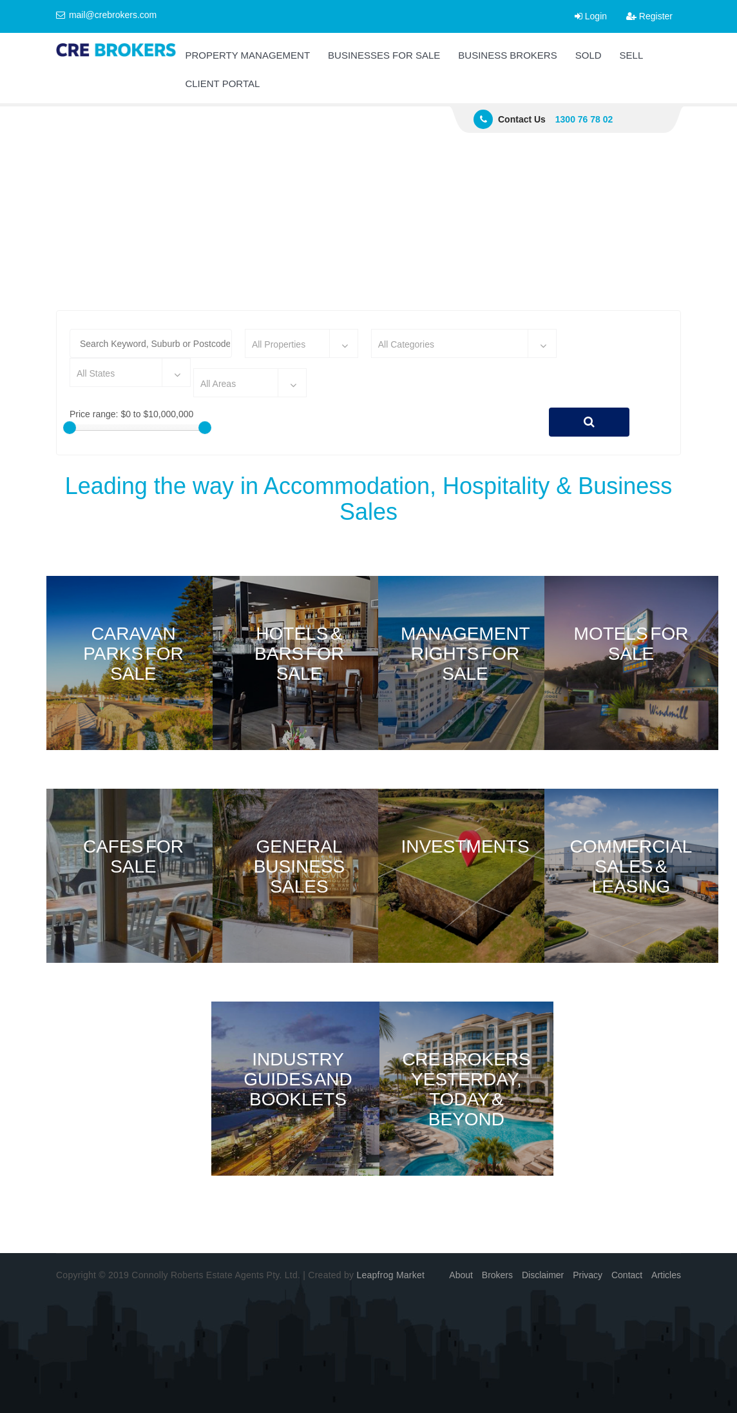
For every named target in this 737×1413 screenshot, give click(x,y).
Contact (626, 1275)
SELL (632, 55)
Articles (666, 1275)
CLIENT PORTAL (222, 83)
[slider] (69, 427)
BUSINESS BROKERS (507, 55)
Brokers (497, 1275)
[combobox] (301, 343)
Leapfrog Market (390, 1275)
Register (649, 16)
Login (591, 16)
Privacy (587, 1275)
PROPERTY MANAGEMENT (247, 55)
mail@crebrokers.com (106, 15)
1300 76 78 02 (584, 119)
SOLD (588, 55)
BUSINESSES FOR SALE (384, 55)
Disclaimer (543, 1275)
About (461, 1275)
